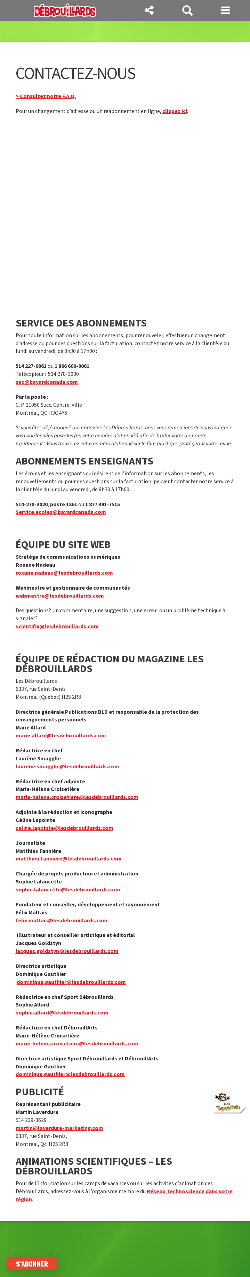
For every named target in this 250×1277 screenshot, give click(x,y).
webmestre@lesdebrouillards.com (60, 596)
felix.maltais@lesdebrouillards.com (61, 920)
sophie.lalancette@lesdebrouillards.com (68, 890)
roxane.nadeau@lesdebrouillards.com (64, 573)
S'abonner (32, 1263)
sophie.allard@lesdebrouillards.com (62, 1013)
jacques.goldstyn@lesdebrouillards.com (67, 951)
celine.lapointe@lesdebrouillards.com (64, 828)
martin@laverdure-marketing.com (59, 1128)
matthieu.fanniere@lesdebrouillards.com (69, 859)
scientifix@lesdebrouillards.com (57, 626)
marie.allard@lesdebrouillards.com (61, 735)
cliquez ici (174, 111)
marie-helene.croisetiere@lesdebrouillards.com (77, 797)
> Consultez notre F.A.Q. (46, 96)
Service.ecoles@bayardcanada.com (61, 512)
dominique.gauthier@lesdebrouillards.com (71, 982)
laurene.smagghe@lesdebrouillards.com (67, 766)
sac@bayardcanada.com (47, 382)
